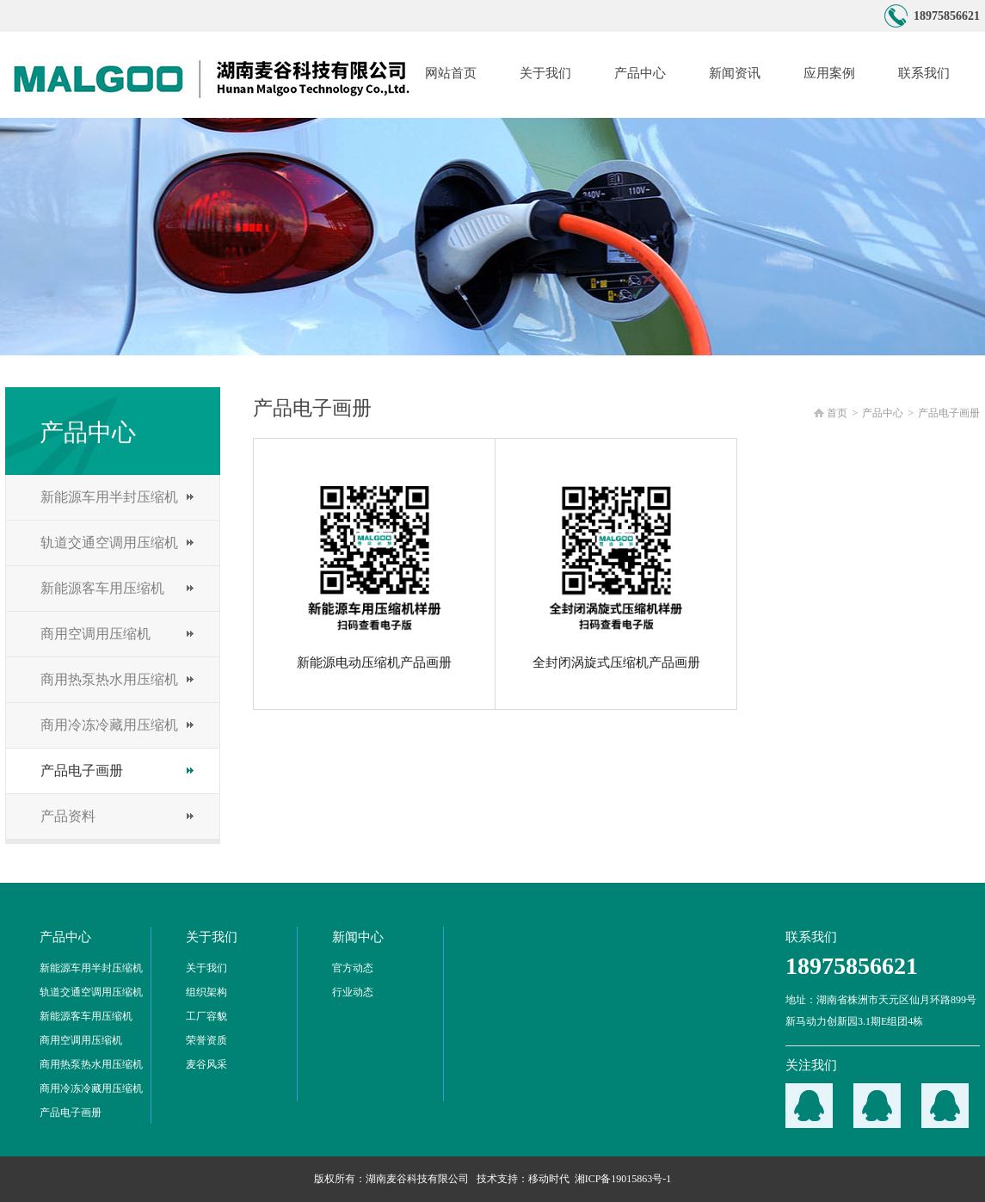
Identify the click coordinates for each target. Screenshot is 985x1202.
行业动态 (352, 992)
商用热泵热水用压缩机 (109, 679)
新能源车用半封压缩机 (109, 497)
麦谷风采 (206, 1064)
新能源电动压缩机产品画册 (374, 571)
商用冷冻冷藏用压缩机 (109, 725)
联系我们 (924, 73)
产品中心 (640, 73)
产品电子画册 (81, 770)
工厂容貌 (206, 1016)
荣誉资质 (206, 1040)
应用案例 (829, 73)
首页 (837, 413)
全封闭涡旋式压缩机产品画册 (616, 571)
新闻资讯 (734, 73)
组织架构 (206, 992)
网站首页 (451, 73)
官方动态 (352, 968)
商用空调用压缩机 (95, 633)
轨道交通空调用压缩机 (109, 542)
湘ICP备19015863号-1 (623, 1179)
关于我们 (545, 73)
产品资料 (67, 816)
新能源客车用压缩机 (102, 588)
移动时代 (548, 1179)
